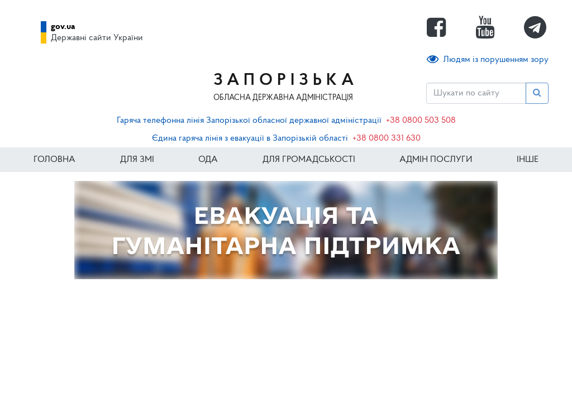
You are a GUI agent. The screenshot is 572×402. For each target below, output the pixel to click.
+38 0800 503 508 (421, 120)
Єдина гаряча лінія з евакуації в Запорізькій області (250, 138)
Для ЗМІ (137, 159)
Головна (54, 159)
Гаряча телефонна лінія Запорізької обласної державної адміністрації (249, 120)
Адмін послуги (435, 159)
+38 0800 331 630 (386, 138)
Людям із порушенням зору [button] (488, 59)
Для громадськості (309, 159)
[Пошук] (476, 93)
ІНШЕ (527, 159)
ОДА (208, 159)
